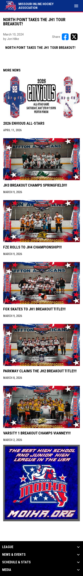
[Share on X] (74, 36)
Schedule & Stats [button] (16, 562)
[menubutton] (76, 5)
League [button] (7, 547)
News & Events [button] (14, 554)
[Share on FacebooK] (65, 36)
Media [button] (6, 570)
